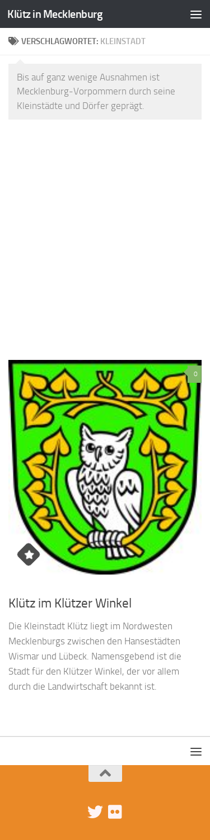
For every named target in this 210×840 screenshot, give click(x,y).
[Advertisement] (105, 238)
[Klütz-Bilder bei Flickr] (115, 812)
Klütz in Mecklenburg (54, 14)
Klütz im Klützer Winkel (70, 603)
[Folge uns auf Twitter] (95, 812)
